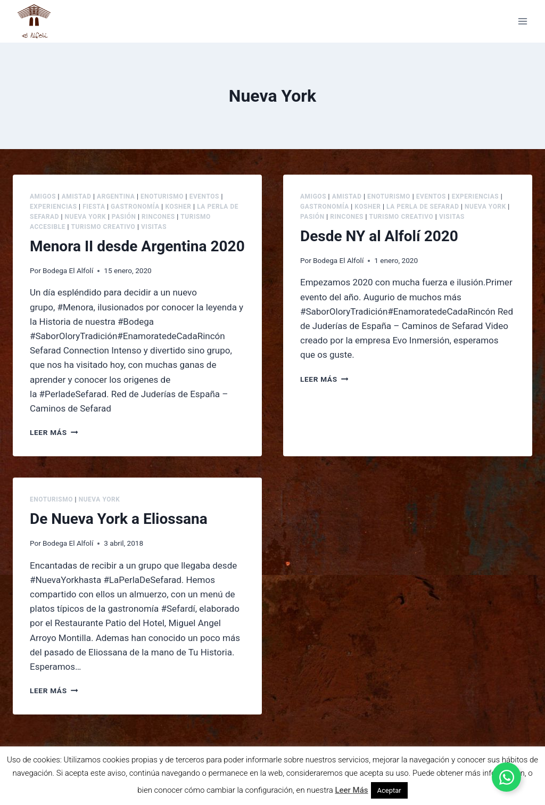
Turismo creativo (103, 227)
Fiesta (93, 206)
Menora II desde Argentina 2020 (137, 246)
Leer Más (351, 790)
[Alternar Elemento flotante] (506, 777)
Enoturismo (162, 196)
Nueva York (85, 216)
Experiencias (53, 206)
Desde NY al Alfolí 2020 (379, 236)
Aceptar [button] (389, 790)
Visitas (154, 227)
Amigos (43, 196)
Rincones (158, 216)
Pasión (124, 216)
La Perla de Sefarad (422, 206)
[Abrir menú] (522, 21)
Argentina (116, 196)
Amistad (77, 196)
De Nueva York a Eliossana (119, 519)
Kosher (178, 206)
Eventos (204, 196)
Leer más (54, 432)
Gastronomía (135, 206)
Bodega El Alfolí (68, 270)
